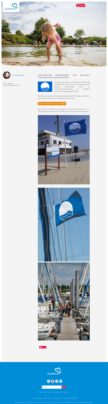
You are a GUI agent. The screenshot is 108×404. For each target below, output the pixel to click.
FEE (86, 109)
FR (103, 5)
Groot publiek (48, 5)
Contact (96, 5)
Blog (89, 5)
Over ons (59, 5)
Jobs (49, 392)
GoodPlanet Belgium (11, 6)
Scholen (23, 5)
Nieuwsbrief (69, 5)
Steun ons (80, 5)
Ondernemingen (35, 5)
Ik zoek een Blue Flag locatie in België (52, 103)
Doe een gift (43, 392)
